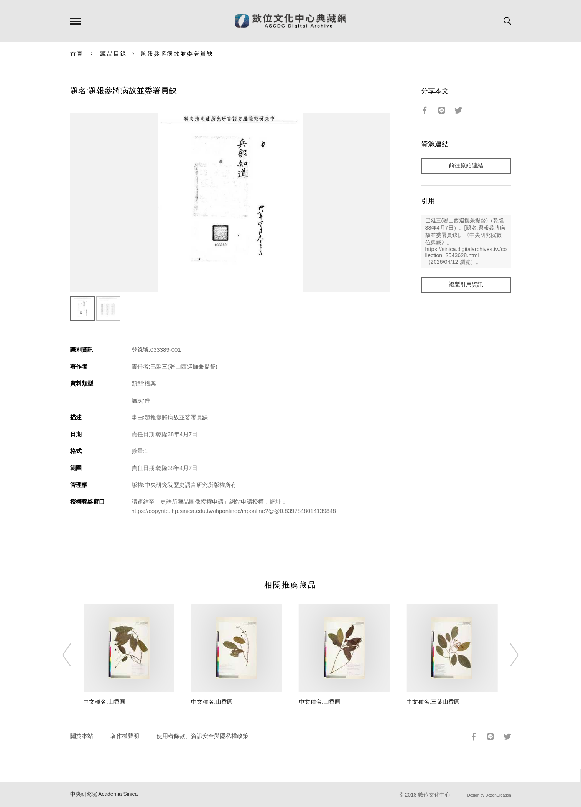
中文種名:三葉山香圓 (433, 701)
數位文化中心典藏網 (290, 21)
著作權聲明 (124, 736)
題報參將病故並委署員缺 (176, 53)
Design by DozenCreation (489, 795)
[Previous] (73, 655)
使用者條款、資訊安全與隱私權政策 (202, 736)
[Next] (507, 655)
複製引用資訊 (466, 284)
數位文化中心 (434, 795)
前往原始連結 (466, 165)
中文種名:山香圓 (104, 701)
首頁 (77, 53)
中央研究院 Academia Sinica (104, 794)
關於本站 (81, 736)
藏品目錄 (113, 53)
